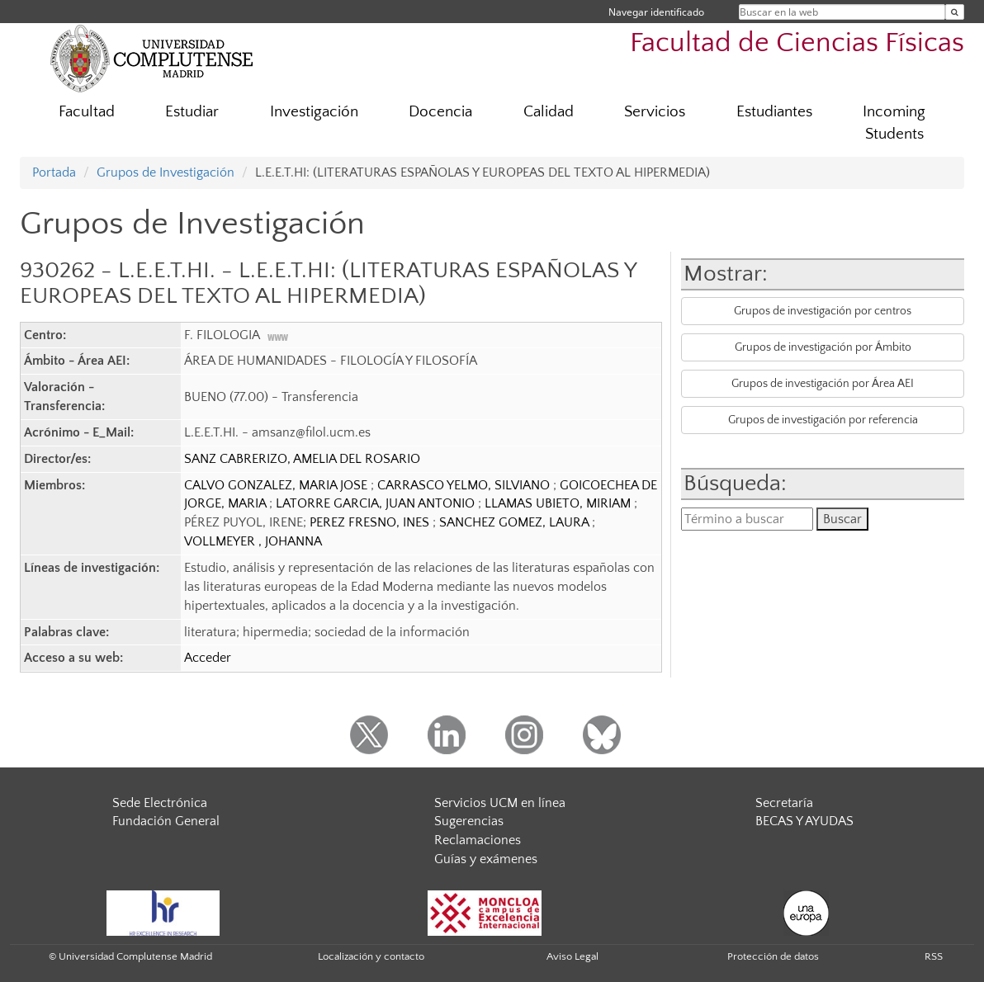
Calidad (548, 111)
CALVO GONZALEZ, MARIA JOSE (277, 485)
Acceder (207, 657)
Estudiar (192, 111)
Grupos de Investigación (165, 172)
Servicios (654, 111)
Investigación (314, 111)
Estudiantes (774, 111)
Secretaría (784, 803)
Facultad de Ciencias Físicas (797, 43)
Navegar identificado (656, 12)
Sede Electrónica (159, 803)
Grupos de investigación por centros (822, 311)
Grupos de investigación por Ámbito (823, 347)
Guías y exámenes (485, 859)
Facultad (87, 111)
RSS (934, 956)
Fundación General (166, 821)
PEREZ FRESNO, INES (371, 522)
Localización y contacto (371, 956)
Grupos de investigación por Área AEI (822, 383)
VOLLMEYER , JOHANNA (253, 541)
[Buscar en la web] (954, 12)
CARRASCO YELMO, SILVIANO (465, 485)
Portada (54, 172)
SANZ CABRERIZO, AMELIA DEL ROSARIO (302, 458)
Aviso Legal (572, 956)
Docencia (440, 111)
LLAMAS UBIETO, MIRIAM (559, 503)
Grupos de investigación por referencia (823, 420)
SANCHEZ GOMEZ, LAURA (515, 522)
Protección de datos (773, 956)
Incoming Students (894, 123)
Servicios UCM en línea (499, 803)
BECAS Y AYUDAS (804, 821)
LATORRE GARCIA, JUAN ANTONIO (377, 503)
